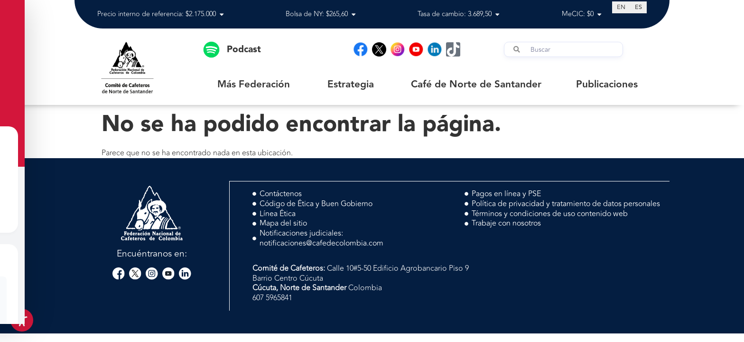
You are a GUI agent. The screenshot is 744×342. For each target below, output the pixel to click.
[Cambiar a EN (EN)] (621, 7)
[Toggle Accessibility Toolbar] (21, 320)
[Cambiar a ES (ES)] (638, 7)
